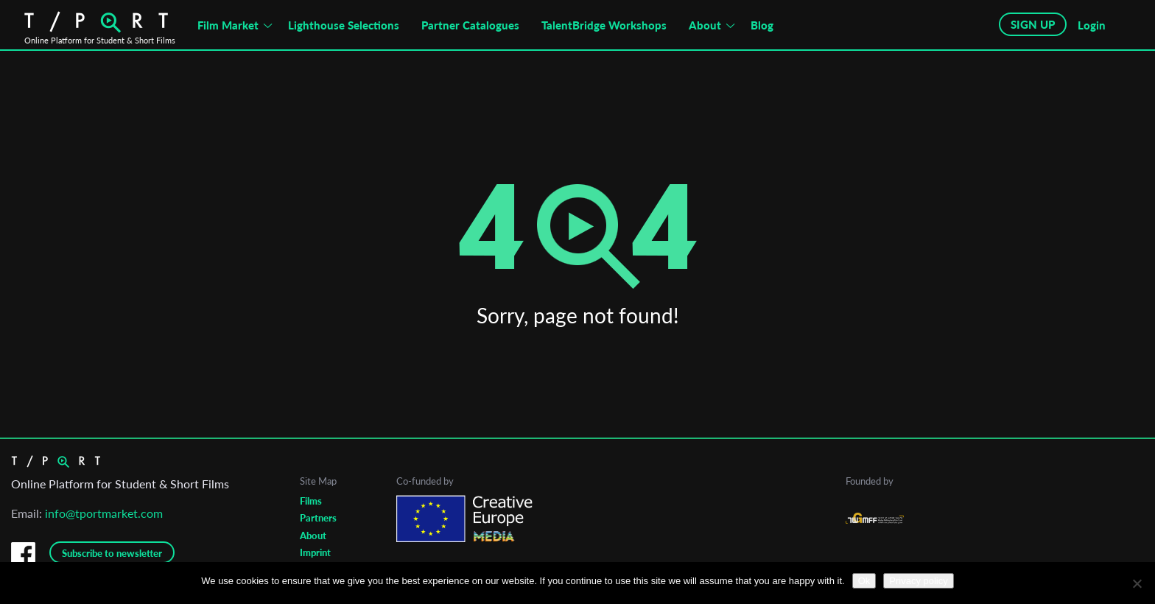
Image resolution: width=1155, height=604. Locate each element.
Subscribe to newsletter (112, 553)
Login (1092, 25)
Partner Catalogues (470, 25)
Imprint (315, 552)
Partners (318, 518)
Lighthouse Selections (343, 25)
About (705, 25)
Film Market (228, 25)
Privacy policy (918, 580)
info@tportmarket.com (104, 513)
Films (311, 501)
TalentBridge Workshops (604, 25)
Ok (864, 580)
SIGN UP (1033, 24)
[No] (1136, 583)
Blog (762, 25)
